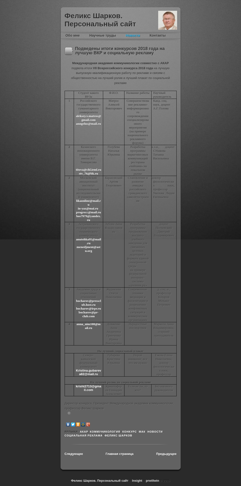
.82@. (88, 372)
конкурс (129, 431)
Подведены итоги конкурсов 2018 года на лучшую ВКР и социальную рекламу (120, 50)
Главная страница (119, 454)
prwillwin (152, 480)
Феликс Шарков (167, 20)
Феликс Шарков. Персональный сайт (100, 20)
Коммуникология (105, 431)
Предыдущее (166, 454)
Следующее (74, 454)
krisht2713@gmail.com (88, 388)
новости (155, 431)
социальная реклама (84, 435)
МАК (142, 431)
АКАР (84, 431)
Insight (137, 480)
